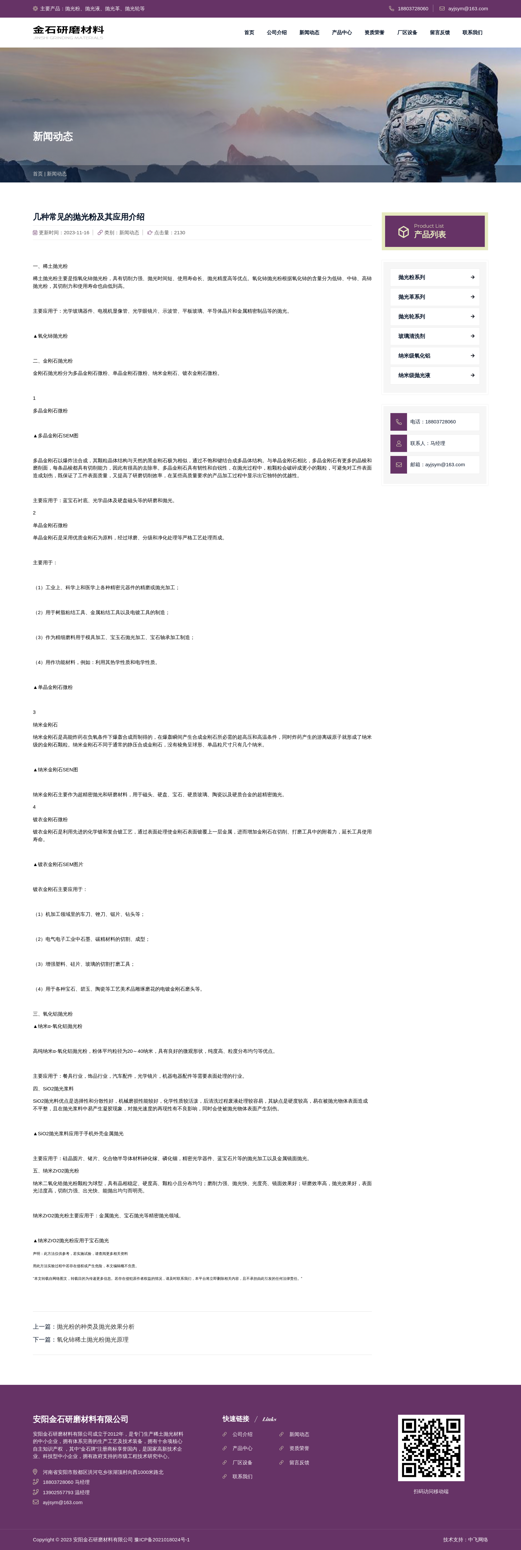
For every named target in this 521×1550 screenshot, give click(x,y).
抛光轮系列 (411, 316)
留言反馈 (440, 32)
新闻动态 (309, 32)
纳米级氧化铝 (414, 356)
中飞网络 (478, 1539)
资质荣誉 (374, 32)
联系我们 (472, 32)
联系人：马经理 (427, 443)
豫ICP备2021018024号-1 (162, 1539)
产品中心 (342, 32)
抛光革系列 (411, 297)
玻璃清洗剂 (411, 336)
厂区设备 (407, 32)
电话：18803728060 (433, 421)
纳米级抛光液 (414, 375)
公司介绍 (277, 32)
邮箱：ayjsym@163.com (437, 464)
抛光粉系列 (411, 277)
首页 (249, 32)
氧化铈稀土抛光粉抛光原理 (93, 1339)
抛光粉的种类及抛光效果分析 (96, 1326)
